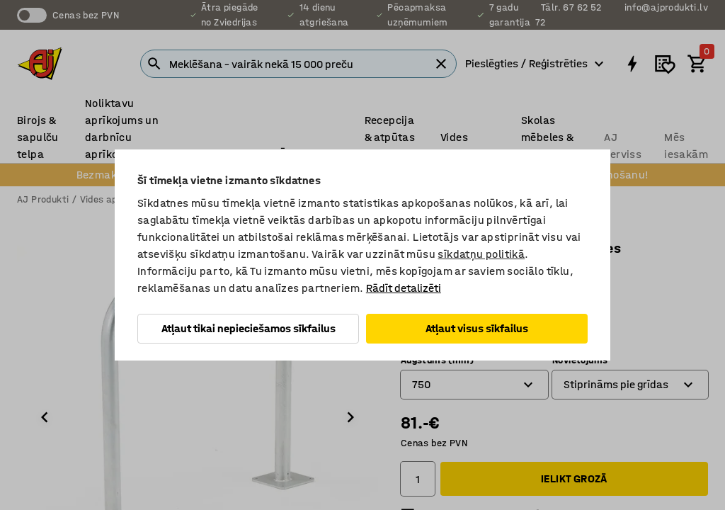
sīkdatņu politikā (481, 254)
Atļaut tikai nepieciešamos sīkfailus (248, 328)
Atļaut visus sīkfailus (477, 328)
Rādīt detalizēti (403, 288)
